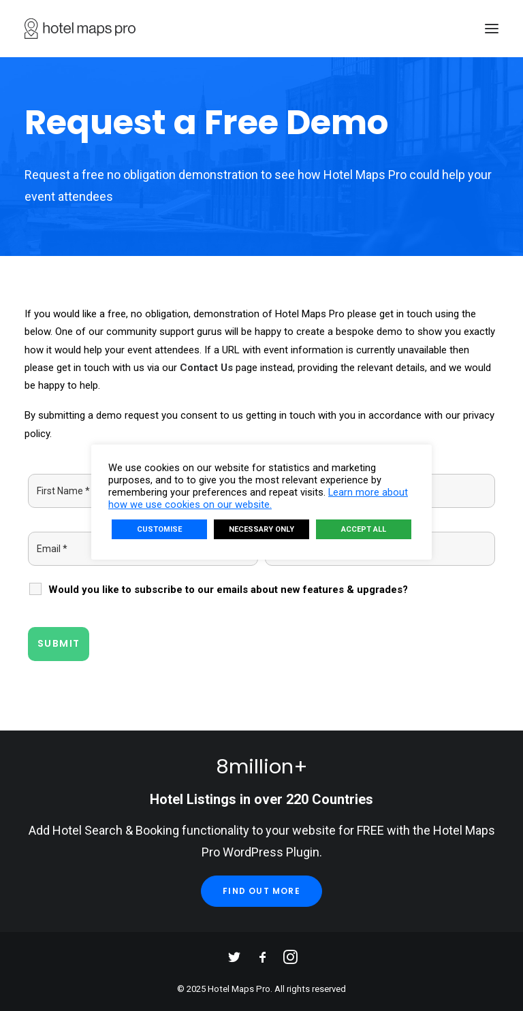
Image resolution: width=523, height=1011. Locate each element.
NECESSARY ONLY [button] (261, 529)
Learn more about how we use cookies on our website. (258, 498)
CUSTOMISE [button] (159, 529)
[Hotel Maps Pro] (80, 28)
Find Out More (261, 891)
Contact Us (206, 368)
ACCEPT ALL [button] (363, 529)
